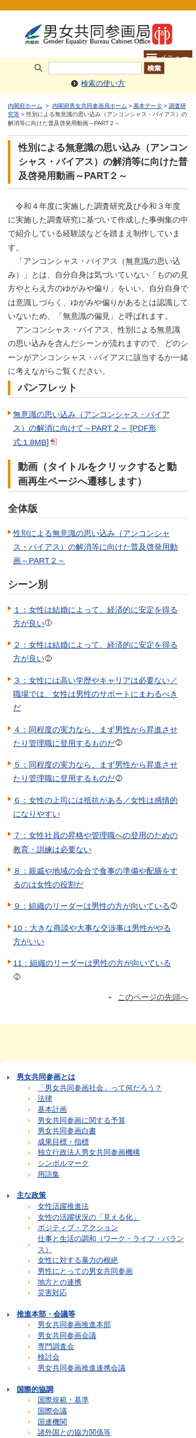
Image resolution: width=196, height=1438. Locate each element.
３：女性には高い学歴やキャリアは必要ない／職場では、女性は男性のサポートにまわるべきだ (95, 694)
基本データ (147, 106)
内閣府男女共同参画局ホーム (89, 106)
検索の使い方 (103, 83)
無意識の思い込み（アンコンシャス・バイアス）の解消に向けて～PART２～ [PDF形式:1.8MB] (91, 428)
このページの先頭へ (153, 997)
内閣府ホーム (25, 106)
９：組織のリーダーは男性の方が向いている (95, 905)
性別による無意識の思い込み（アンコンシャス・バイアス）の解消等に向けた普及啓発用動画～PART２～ (95, 547)
